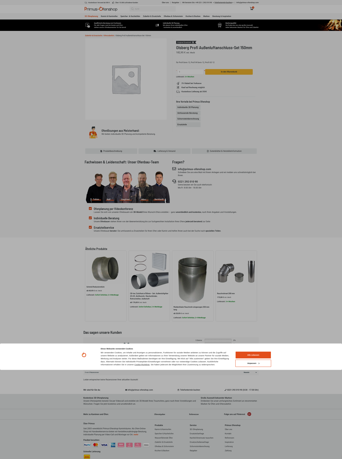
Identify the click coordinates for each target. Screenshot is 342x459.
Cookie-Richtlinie (142, 454)
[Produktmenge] (191, 72)
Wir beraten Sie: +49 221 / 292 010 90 (197, 3)
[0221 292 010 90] (174, 181)
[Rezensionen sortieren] (250, 372)
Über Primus (89, 423)
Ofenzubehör (109, 36)
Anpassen (253, 452)
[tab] (188, 107)
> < (223, 3)
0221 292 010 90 (189, 181)
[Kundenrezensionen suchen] (166, 364)
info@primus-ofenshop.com (247, 3)
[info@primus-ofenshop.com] (174, 169)
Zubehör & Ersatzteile (93, 36)
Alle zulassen (253, 444)
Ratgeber (175, 3)
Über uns (165, 3)
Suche (254, 364)
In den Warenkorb (229, 72)
